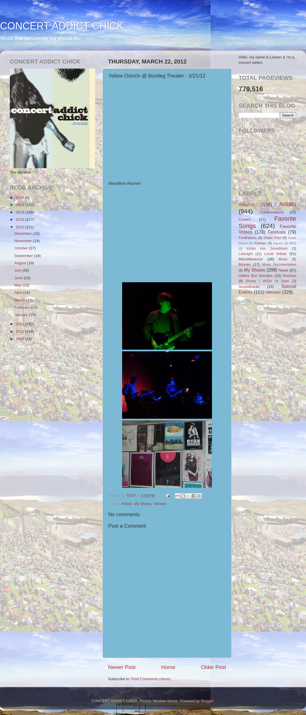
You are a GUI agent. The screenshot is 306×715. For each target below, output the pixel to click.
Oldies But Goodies (256, 276)
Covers (245, 219)
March (20, 300)
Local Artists (275, 254)
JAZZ (292, 243)
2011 (20, 324)
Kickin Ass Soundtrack (267, 249)
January (21, 315)
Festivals (277, 231)
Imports (278, 243)
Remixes (289, 276)
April (18, 292)
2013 (20, 219)
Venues (160, 504)
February (22, 307)
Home (168, 667)
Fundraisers (248, 238)
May (18, 285)
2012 (20, 227)
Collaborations (271, 212)
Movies (245, 264)
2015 (20, 205)
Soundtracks (249, 286)
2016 (20, 197)
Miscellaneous (251, 259)
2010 (20, 331)
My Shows (143, 504)
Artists (127, 504)
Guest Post (272, 238)
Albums (246, 204)
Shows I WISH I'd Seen (267, 281)
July (18, 270)
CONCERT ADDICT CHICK (62, 26)
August (20, 263)
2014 (20, 212)
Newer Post (122, 667)
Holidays (260, 243)
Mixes (282, 259)
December (23, 233)
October (21, 248)
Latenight (246, 254)
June (19, 278)
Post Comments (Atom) (151, 679)
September (24, 256)
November (23, 241)
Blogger (207, 701)
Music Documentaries (279, 265)
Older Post (213, 667)
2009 (20, 339)
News (283, 270)
